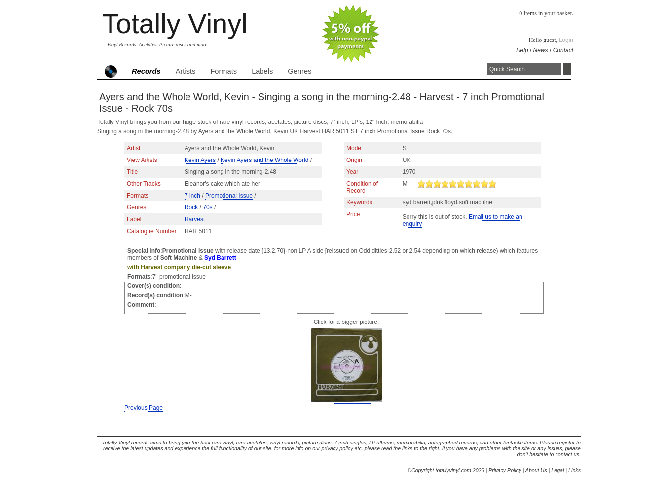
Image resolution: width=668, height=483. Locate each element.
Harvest (195, 219)
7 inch (192, 195)
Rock (191, 207)
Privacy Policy (504, 470)
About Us (536, 470)
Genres (299, 71)
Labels (262, 71)
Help (522, 50)
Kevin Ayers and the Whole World (264, 160)
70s (207, 207)
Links (574, 470)
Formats (223, 71)
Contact (563, 50)
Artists (186, 71)
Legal (557, 470)
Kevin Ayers (200, 160)
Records (146, 71)
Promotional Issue (229, 195)
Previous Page (143, 407)
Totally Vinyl (175, 23)
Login (566, 40)
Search (567, 69)
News (540, 50)
